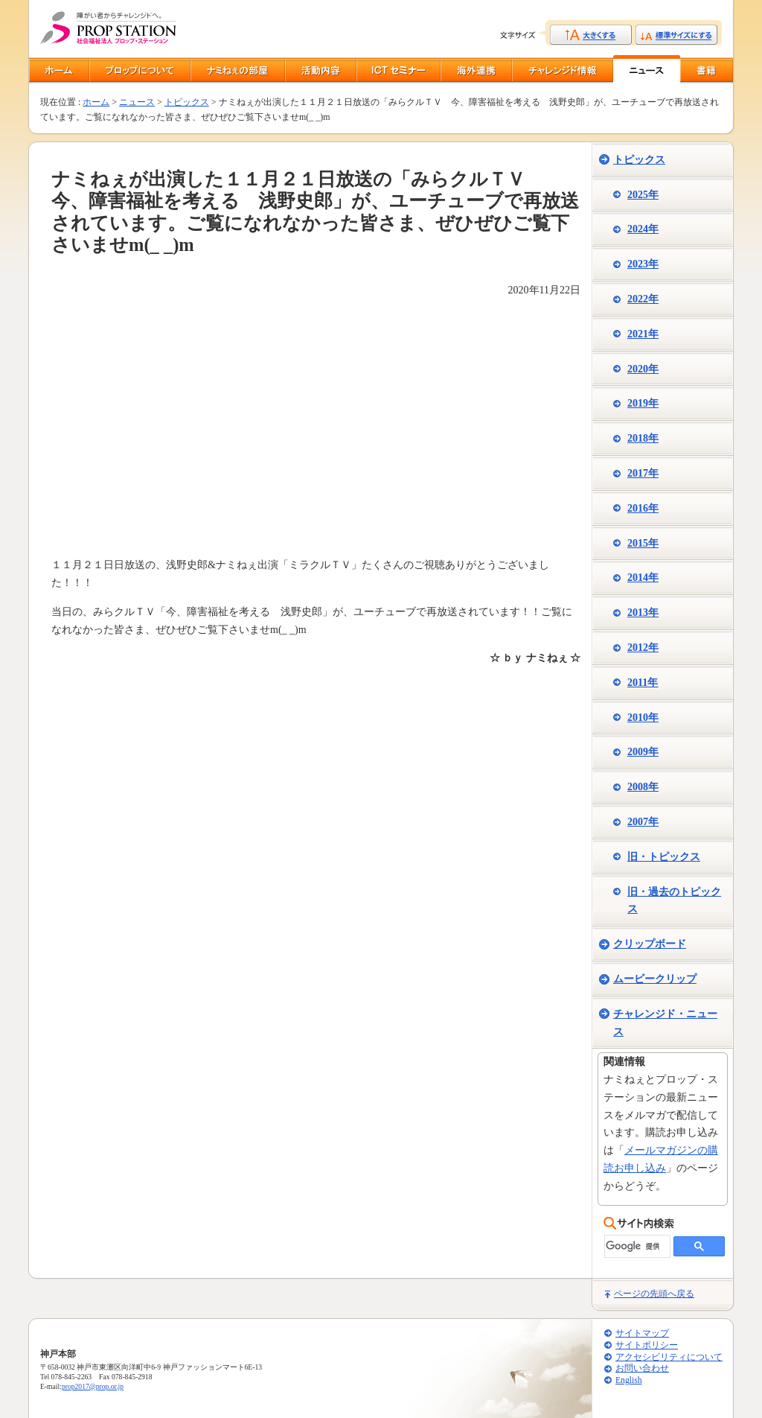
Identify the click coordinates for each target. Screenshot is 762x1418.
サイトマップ (642, 1333)
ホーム (96, 102)
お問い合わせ (642, 1368)
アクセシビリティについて (669, 1357)
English (628, 1380)
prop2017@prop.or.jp (93, 1386)
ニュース (137, 102)
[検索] (636, 1246)
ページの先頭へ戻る (654, 1293)
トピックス (186, 102)
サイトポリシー (646, 1345)
